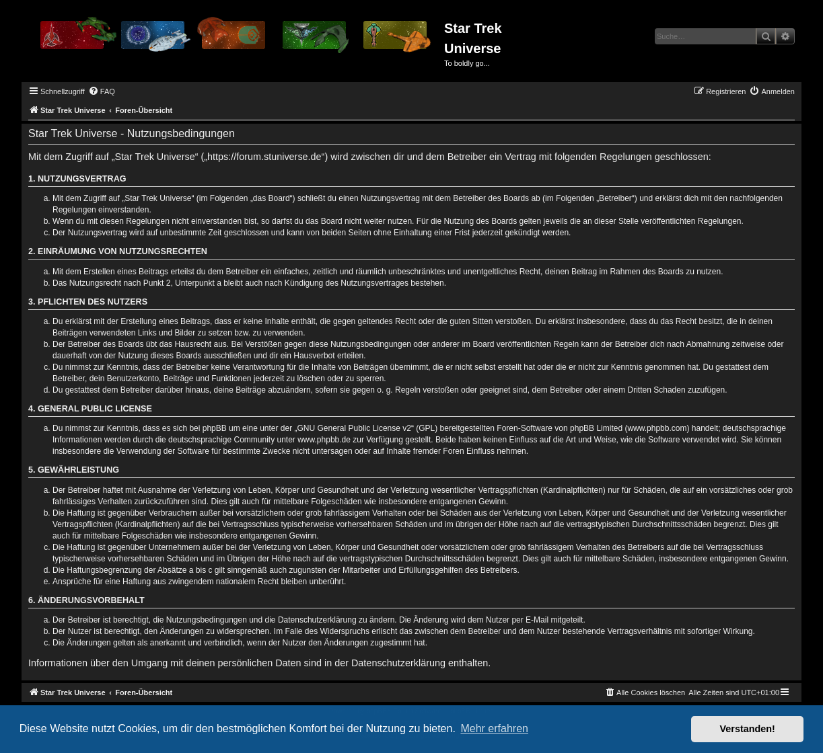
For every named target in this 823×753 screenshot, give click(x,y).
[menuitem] (101, 91)
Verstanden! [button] (747, 728)
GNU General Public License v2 (354, 428)
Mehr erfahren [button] (494, 728)
